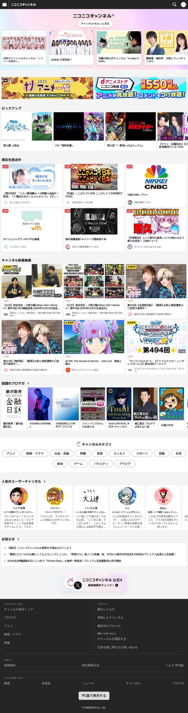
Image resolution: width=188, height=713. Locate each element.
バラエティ (101, 463)
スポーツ (142, 453)
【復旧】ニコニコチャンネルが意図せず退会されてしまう (39, 548)
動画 (7, 683)
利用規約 (10, 665)
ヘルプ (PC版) (175, 665)
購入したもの (106, 609)
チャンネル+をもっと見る (95, 23)
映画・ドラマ (35, 453)
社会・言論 (62, 453)
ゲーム (78, 463)
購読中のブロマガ (108, 625)
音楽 (100, 453)
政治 (60, 463)
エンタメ (119, 453)
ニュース (88, 683)
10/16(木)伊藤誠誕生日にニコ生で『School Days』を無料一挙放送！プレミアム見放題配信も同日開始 (64, 560)
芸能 (162, 453)
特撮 (83, 453)
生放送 (46, 683)
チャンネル (133, 683)
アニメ (11, 453)
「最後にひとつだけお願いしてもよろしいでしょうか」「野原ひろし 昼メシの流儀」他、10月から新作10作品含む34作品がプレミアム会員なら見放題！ (91, 554)
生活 (178, 453)
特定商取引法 (90, 665)
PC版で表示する (94, 695)
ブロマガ (10, 617)
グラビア (125, 463)
